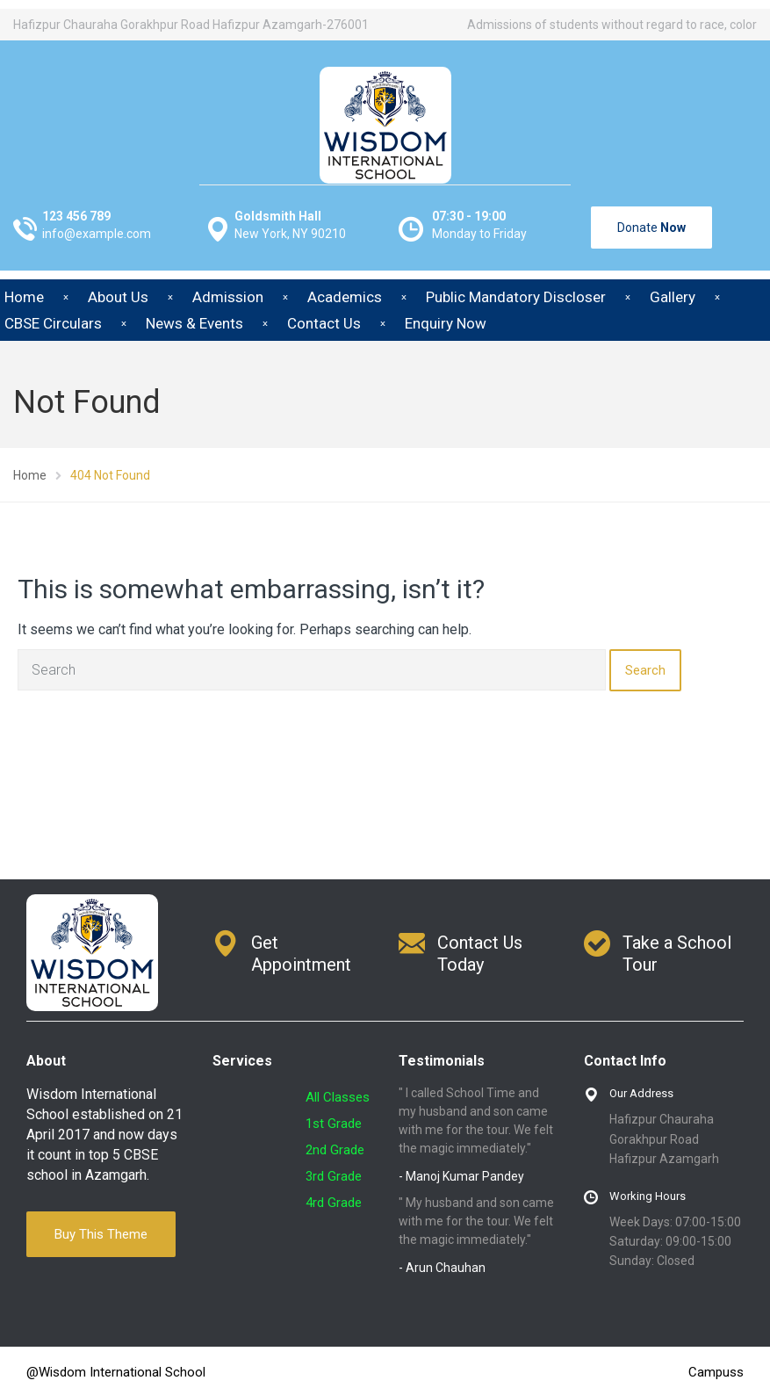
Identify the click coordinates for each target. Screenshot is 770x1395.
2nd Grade (335, 1150)
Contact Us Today (479, 953)
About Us (118, 297)
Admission (227, 297)
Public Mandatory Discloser (516, 297)
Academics (344, 297)
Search (645, 670)
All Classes (338, 1097)
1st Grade (334, 1123)
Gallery (672, 297)
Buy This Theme (101, 1234)
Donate (651, 227)
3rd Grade (334, 1176)
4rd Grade (334, 1203)
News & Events (194, 323)
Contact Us (324, 323)
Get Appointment (301, 953)
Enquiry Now (445, 323)
